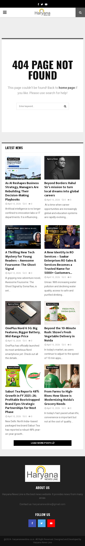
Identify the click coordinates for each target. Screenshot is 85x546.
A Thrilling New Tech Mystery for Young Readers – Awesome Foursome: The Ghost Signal (20, 261)
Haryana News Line (42, 542)
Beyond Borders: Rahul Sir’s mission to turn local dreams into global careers (61, 189)
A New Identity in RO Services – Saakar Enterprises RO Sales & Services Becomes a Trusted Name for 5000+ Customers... (60, 263)
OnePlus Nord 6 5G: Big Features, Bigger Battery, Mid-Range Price (22, 332)
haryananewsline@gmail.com (49, 504)
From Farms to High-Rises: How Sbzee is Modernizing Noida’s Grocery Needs (59, 397)
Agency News (13, 159)
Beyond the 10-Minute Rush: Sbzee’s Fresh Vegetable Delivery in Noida (60, 334)
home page (67, 88)
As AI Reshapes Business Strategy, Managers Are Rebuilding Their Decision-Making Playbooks (22, 191)
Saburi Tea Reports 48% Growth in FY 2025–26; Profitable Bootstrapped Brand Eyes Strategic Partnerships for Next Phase (22, 402)
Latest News (14, 147)
